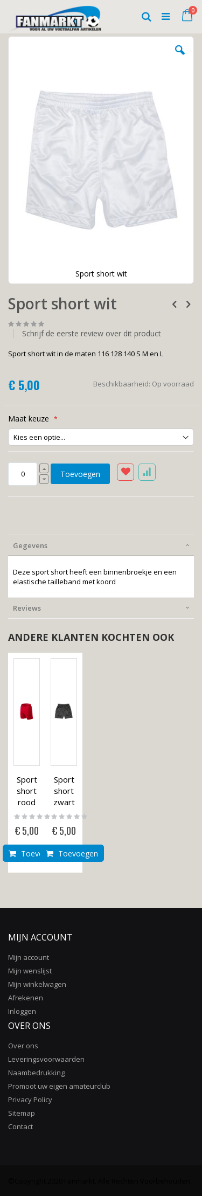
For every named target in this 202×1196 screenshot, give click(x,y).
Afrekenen (25, 998)
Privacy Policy (30, 1099)
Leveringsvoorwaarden (46, 1059)
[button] (179, 58)
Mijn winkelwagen (37, 984)
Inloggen (22, 1011)
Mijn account (28, 957)
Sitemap (21, 1113)
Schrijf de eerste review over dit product (91, 333)
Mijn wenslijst (30, 971)
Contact (20, 1126)
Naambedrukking (36, 1072)
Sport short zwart (64, 790)
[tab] (101, 545)
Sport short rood (27, 790)
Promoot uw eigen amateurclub (59, 1086)
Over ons (23, 1045)
